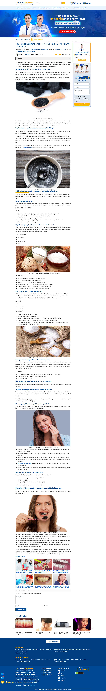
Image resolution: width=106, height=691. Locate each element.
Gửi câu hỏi (82, 104)
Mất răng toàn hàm (87, 99)
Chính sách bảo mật (46, 672)
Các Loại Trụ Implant (58, 8)
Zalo (60, 673)
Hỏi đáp (68, 8)
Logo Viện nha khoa (24, 3)
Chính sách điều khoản (47, 674)
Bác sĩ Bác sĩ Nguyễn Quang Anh (40, 49)
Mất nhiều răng (78, 100)
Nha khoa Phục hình (61, 49)
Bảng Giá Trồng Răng (44, 8)
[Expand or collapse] (70, 58)
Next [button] (92, 627)
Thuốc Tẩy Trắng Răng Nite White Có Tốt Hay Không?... (61, 633)
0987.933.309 (83, 669)
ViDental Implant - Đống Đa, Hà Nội (26, 51)
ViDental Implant (48, 689)
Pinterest (61, 680)
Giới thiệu (27, 8)
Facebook (61, 671)
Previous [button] (14, 627)
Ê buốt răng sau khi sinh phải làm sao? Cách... (42, 633)
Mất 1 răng (78, 98)
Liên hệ (84, 8)
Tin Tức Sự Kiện (76, 8)
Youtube (61, 676)
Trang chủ (19, 8)
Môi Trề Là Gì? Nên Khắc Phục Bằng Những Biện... (81, 633)
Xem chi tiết (82, 59)
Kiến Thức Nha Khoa (25, 39)
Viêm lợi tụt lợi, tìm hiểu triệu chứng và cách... (23, 633)
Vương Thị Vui (27, 54)
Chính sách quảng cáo (47, 670)
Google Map (62, 678)
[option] (24, 626)
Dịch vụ (34, 8)
